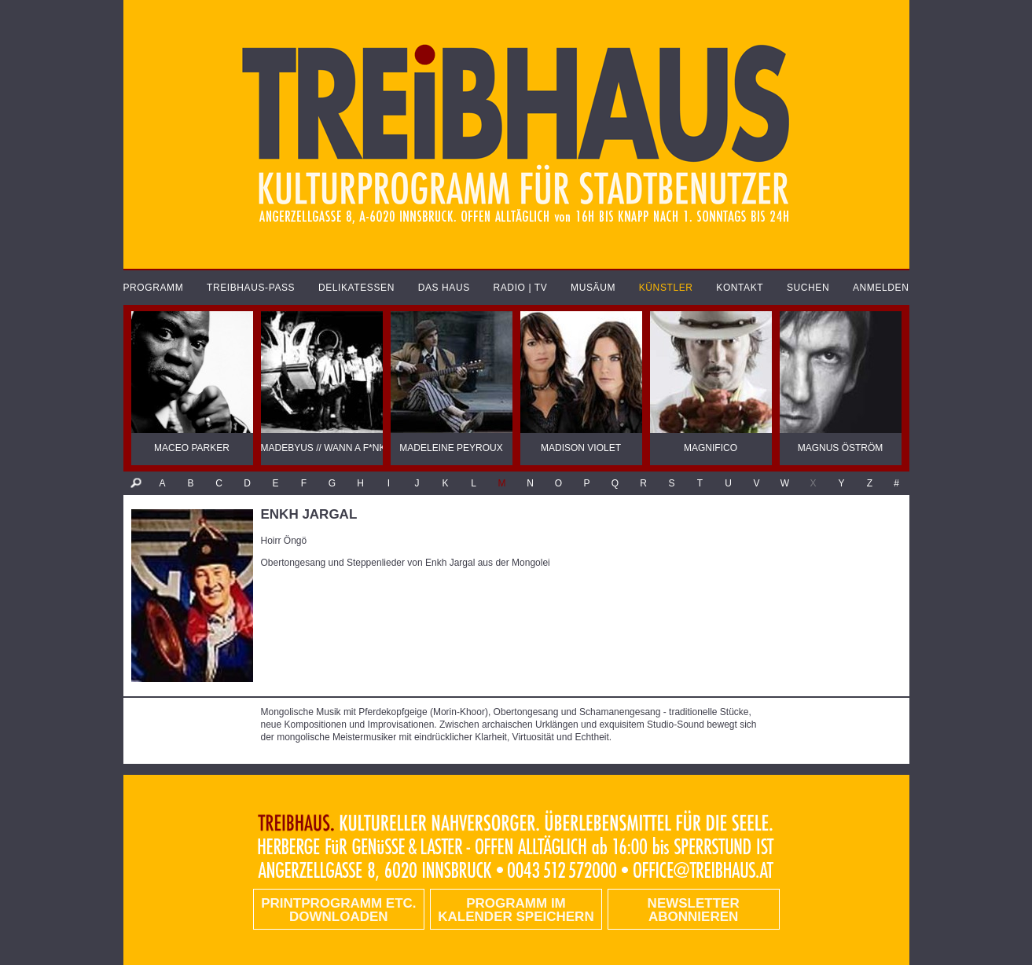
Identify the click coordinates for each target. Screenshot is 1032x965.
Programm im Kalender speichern (515, 910)
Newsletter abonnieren (694, 910)
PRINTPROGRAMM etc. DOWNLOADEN (338, 910)
